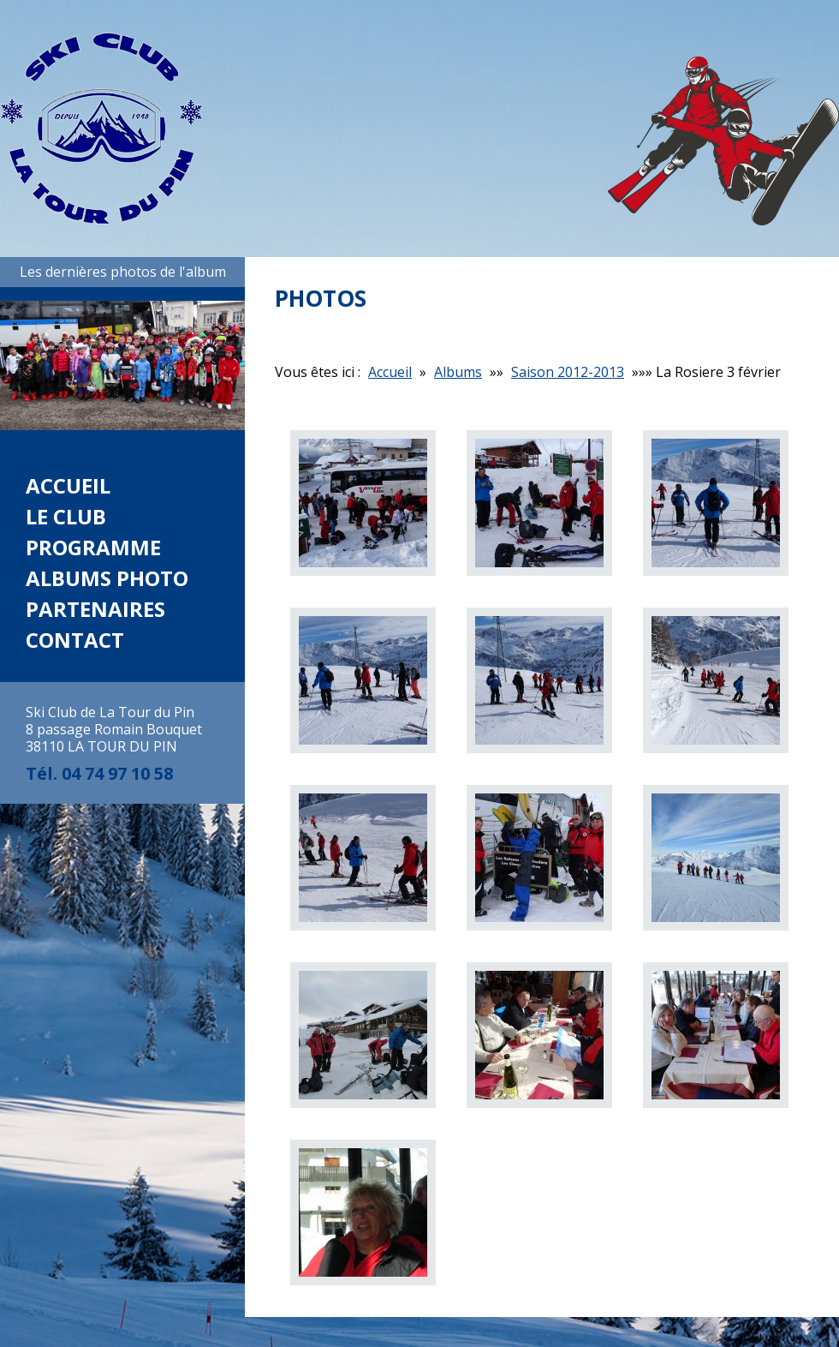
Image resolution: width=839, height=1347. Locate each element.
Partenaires (95, 609)
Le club (66, 516)
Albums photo (107, 578)
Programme (93, 547)
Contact (75, 640)
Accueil (68, 485)
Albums (458, 371)
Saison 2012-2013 (567, 371)
